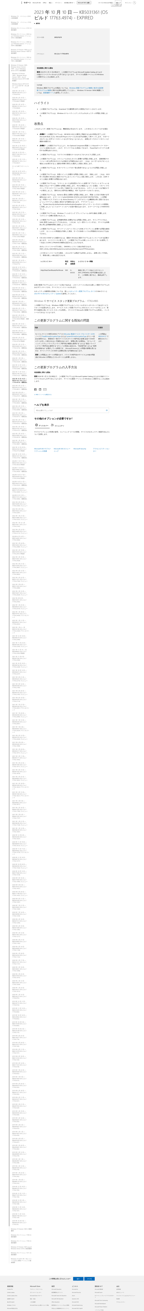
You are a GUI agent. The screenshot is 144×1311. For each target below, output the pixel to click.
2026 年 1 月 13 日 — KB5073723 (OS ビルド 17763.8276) (19, 140)
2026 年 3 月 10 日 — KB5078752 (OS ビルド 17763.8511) (19, 113)
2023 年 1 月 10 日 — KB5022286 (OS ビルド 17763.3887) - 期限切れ (19, 442)
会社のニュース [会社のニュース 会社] (120, 1292)
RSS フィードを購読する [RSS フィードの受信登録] (44, 394)
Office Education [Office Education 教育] (56, 1302)
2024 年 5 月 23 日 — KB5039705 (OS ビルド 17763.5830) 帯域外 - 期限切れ (20, 318)
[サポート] (27, 2)
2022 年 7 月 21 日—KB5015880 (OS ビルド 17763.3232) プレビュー (20, 517)
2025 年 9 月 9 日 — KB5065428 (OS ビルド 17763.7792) (19, 180)
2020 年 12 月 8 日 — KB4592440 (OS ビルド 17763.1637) (19, 837)
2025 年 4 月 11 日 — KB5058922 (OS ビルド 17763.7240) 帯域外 (19, 234)
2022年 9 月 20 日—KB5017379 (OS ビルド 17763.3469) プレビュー (20, 490)
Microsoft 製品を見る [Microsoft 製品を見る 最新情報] (12, 1308)
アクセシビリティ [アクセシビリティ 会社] (120, 1302)
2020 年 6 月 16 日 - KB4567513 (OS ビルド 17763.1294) (19, 921)
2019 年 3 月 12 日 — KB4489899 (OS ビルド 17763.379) (19, 1154)
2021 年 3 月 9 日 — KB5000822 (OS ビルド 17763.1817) (19, 802)
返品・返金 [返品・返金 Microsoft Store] (33, 1299)
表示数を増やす (68, 2)
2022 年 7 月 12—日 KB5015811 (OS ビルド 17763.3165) (19, 524)
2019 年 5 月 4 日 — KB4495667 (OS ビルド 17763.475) (19, 1126)
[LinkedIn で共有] (39, 389)
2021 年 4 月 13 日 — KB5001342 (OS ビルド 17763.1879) (19, 771)
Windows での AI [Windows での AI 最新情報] (11, 1305)
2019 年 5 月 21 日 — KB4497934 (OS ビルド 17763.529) (19, 1106)
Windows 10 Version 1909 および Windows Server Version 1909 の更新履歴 (21, 51)
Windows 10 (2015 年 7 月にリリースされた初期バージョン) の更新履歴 (21, 1260)
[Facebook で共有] (35, 389)
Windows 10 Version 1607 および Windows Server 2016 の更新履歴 (21, 1248)
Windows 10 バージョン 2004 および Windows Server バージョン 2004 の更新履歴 (21, 43)
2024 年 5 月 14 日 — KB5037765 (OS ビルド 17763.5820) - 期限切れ (19, 325)
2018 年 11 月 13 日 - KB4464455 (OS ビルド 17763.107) (19, 1209)
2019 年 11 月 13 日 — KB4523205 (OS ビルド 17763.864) (19, 1010)
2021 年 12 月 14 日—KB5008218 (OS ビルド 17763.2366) (19, 637)
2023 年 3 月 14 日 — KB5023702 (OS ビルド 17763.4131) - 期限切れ (19, 428)
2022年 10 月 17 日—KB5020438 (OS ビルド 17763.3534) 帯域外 (19, 476)
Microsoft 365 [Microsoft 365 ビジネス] (75, 1302)
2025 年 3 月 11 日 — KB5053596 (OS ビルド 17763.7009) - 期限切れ (19, 248)
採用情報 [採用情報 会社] (118, 1289)
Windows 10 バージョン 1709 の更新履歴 (21, 1236)
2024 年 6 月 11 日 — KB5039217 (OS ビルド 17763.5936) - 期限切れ (19, 310)
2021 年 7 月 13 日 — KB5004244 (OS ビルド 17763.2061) (19, 722)
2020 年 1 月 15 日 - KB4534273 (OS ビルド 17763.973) (19, 996)
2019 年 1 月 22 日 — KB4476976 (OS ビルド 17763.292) (19, 1174)
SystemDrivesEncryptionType (76, 336)
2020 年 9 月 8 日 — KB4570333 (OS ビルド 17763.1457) (19, 886)
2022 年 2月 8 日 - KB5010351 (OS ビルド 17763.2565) (19, 600)
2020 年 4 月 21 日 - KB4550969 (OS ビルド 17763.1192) (19, 941)
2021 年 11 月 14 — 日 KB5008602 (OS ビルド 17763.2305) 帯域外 (19, 651)
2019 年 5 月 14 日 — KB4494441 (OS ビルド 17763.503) (19, 1120)
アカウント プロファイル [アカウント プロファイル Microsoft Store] (36, 1289)
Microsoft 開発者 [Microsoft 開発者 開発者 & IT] (99, 1289)
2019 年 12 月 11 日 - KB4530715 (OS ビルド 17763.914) (19, 1003)
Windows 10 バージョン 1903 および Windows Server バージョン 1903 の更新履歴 (21, 59)
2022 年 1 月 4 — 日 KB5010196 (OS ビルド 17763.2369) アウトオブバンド (20, 630)
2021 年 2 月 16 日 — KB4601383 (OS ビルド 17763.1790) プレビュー (20, 809)
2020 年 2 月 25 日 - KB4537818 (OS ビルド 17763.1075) (19, 976)
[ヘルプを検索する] (118, 2)
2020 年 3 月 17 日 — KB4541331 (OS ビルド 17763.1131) (19, 962)
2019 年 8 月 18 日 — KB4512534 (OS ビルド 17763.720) (19, 1058)
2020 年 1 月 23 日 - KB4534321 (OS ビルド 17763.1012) (19, 989)
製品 (50, 2)
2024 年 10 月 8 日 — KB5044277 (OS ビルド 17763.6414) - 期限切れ (19, 282)
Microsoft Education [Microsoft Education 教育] (56, 1289)
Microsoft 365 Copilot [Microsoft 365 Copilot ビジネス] (77, 1308)
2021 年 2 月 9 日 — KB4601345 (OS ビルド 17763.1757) (19, 816)
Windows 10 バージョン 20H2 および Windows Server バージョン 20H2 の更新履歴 (21, 36)
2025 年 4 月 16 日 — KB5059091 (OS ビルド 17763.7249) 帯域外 (19, 228)
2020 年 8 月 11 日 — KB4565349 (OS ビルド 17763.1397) (19, 900)
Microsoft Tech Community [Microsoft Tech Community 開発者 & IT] (101, 1300)
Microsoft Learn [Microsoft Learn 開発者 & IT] (98, 1292)
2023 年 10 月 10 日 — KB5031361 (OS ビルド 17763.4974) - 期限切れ (19, 380)
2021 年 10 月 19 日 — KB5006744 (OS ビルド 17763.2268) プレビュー (20, 665)
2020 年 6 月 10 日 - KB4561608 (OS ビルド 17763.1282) (19, 927)
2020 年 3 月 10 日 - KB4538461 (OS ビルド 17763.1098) (19, 969)
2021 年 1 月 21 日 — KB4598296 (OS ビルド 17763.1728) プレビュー (20, 823)
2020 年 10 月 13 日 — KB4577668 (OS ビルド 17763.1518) (19, 873)
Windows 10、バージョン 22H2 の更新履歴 (21, 17)
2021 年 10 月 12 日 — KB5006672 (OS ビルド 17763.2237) (19, 672)
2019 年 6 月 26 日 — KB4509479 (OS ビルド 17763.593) (19, 1085)
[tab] (42, 425)
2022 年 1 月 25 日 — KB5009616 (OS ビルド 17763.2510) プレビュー (20, 607)
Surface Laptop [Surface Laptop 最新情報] (10, 1292)
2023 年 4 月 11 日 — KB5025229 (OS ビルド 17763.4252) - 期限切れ (19, 421)
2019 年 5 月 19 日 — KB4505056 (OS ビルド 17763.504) (19, 1113)
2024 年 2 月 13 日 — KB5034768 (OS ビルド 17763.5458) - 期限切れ (19, 353)
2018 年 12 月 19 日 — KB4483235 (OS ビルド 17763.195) (19, 1188)
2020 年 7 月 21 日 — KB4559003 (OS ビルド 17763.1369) (19, 907)
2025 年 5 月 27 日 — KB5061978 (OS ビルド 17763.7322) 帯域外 (19, 214)
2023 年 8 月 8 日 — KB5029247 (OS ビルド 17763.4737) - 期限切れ (19, 394)
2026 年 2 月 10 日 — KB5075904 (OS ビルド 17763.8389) (19, 120)
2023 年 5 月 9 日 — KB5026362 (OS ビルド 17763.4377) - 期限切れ (19, 415)
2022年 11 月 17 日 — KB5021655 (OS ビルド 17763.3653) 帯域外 (19, 463)
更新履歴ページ (48, 93)
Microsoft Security (80, 449)
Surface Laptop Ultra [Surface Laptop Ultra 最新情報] (12, 1295)
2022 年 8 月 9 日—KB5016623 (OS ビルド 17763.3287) (19, 511)
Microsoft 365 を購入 (84, 2)
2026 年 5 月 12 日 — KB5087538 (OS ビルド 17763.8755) (19, 92)
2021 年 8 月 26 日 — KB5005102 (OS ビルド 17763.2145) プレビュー (20, 692)
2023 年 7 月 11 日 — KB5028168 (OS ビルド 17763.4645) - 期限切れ (19, 401)
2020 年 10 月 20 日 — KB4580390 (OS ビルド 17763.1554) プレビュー (20, 866)
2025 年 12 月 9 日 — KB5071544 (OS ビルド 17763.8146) (19, 154)
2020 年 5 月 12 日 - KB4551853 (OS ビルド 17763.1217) (19, 934)
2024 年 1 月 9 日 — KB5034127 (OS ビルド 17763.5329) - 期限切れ (19, 360)
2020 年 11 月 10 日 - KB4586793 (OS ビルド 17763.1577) (19, 859)
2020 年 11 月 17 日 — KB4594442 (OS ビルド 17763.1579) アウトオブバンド (20, 851)
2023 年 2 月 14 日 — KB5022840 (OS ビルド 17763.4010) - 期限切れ (19, 435)
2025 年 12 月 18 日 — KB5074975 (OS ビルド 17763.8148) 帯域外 (19, 147)
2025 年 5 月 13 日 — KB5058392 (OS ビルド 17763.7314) (19, 221)
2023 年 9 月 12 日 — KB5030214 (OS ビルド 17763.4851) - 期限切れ (19, 387)
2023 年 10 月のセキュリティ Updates (47, 294)
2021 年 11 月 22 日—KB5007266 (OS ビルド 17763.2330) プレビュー (20, 644)
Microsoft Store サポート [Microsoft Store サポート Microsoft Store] (36, 1295)
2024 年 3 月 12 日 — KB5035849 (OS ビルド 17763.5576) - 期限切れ (19, 346)
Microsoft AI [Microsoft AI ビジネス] (75, 1289)
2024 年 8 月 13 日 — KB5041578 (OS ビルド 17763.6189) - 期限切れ (19, 296)
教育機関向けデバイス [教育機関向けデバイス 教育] (57, 1292)
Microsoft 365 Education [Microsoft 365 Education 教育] (57, 1299)
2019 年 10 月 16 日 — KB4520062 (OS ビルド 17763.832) (19, 1017)
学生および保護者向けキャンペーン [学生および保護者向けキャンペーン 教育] (60, 1308)
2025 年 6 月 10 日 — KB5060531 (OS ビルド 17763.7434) (19, 207)
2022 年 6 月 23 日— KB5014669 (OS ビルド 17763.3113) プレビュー (20, 531)
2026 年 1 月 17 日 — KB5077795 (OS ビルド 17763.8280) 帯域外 (19, 133)
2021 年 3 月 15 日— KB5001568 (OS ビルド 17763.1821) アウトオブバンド (20, 794)
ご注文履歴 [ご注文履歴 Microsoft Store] (33, 1302)
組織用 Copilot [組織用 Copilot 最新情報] (10, 1299)
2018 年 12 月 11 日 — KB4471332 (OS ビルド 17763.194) (19, 1195)
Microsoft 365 (37, 2)
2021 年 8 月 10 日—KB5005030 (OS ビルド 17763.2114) (19, 699)
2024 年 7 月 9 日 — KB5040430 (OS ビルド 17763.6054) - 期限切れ (19, 303)
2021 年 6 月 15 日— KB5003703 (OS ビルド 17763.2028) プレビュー (20, 737)
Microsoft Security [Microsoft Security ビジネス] (76, 1292)
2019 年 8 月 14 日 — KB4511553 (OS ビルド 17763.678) (19, 1065)
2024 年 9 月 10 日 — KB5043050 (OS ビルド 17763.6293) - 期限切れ (19, 289)
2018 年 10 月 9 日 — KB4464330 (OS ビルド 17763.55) (19, 1222)
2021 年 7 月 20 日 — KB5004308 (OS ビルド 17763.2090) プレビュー (20, 715)
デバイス (57, 2)
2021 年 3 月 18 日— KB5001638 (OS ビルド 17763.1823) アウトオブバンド (20, 786)
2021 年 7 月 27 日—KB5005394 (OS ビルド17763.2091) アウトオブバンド (20, 707)
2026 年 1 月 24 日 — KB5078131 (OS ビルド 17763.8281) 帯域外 (19, 127)
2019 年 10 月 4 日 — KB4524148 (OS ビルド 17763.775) (19, 1030)
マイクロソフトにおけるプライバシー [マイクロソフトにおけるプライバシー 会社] (125, 1295)
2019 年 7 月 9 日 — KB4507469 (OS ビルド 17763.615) (19, 1078)
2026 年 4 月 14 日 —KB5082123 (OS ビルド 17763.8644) (19, 106)
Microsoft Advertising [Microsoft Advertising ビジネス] (77, 1305)
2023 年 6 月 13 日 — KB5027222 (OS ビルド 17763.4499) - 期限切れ (19, 408)
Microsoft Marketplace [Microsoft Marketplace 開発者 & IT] (100, 1303)
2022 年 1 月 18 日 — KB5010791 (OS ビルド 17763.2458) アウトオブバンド (20, 614)
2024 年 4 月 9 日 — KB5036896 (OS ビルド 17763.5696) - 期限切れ (19, 332)
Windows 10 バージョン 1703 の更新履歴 (21, 1242)
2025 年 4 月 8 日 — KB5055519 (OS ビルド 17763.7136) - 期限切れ (19, 241)
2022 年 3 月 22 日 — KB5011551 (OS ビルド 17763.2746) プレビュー (20, 579)
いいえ (89, 1279)
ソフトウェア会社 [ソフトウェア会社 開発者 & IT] (99, 1310)
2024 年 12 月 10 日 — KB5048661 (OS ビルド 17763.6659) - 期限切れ (19, 269)
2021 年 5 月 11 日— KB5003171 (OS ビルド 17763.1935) (19, 758)
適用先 (38, 23)
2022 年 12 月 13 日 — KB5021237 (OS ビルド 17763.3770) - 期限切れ (19, 456)
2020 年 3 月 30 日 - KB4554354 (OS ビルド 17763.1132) (19, 955)
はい (78, 1279)
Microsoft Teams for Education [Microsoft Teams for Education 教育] (59, 1295)
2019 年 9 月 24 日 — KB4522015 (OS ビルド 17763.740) (19, 1044)
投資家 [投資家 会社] (118, 1299)
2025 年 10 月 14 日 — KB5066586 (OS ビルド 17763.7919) (19, 173)
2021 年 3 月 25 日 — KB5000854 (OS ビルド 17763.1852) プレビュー (20, 778)
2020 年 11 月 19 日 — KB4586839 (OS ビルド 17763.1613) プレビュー (20, 843)
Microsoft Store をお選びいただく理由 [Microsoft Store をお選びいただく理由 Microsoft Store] (39, 1305)
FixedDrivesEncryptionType (51, 336)
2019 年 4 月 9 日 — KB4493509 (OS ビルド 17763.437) (19, 1140)
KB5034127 (102, 336)
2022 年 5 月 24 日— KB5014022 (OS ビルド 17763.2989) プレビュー (20, 545)
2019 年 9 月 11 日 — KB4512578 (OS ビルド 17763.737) (19, 1051)
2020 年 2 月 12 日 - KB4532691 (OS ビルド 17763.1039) (19, 982)
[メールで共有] (44, 389)
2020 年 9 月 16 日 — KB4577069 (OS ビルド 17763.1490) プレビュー (20, 879)
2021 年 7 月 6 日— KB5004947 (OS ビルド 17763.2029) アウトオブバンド (20, 729)
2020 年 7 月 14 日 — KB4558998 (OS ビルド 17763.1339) (19, 914)
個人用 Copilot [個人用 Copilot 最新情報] (10, 1302)
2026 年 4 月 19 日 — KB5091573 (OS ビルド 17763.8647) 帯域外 (19, 99)
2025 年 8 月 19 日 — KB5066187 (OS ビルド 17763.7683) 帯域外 (19, 186)
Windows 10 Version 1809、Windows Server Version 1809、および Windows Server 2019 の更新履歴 (19, 67)
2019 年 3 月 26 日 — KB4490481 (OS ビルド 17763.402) (19, 1147)
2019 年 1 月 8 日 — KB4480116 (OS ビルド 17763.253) (19, 1181)
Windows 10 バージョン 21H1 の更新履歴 (21, 29)
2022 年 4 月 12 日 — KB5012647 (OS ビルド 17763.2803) (19, 572)
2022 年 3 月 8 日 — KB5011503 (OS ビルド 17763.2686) (19, 586)
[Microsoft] (14, 2)
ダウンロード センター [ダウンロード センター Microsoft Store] (35, 1292)
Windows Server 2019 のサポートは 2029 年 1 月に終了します (20, 85)
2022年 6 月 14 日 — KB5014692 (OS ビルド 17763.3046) (19, 538)
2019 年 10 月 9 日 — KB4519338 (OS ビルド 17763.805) (19, 1024)
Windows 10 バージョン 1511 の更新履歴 (21, 1254)
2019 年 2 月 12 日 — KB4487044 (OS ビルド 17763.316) (19, 1168)
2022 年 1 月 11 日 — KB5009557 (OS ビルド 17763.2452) (19, 622)
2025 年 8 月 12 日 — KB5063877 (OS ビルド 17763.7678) (19, 193)
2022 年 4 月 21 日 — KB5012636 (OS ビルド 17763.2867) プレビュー (20, 565)
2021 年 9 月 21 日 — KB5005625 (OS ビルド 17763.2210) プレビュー (20, 679)
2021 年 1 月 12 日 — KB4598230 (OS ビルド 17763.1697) (19, 830)
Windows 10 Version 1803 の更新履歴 (21, 1230)
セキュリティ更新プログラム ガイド (82, 291)
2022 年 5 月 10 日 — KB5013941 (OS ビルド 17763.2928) (19, 559)
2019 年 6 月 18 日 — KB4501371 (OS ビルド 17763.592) (19, 1092)
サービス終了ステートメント (20, 167)
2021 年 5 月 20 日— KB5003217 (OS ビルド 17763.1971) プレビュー (20, 751)
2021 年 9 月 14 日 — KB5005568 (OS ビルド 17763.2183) (19, 686)
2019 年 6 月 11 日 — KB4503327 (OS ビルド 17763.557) (19, 1099)
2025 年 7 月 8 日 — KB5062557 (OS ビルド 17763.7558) (19, 200)
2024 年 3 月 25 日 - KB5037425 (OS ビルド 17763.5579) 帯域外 (19, 339)
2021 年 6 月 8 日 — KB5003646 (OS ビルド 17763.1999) (19, 744)
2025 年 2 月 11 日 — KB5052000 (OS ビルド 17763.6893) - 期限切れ (19, 255)
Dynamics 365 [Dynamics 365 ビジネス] (75, 1299)
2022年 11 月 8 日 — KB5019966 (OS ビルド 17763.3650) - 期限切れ (19, 469)
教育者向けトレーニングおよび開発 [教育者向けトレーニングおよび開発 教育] (60, 1305)
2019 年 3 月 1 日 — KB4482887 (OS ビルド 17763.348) (19, 1161)
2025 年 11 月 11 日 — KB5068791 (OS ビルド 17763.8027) (19, 161)
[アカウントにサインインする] (130, 2)
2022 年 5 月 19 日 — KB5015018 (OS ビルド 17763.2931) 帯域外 (19, 552)
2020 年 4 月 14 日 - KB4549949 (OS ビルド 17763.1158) (19, 948)
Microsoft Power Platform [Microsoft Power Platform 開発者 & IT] (101, 1307)
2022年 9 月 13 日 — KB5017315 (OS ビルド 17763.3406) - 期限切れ (19, 497)
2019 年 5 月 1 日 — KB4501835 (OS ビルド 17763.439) (19, 1133)
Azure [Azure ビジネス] (73, 1295)
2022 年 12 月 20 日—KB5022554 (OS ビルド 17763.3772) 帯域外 (19, 449)
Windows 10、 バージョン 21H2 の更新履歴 (21, 23)
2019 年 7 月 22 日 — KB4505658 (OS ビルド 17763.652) (19, 1072)
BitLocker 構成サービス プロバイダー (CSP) (79, 334)
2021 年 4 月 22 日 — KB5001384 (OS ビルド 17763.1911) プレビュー (20, 764)
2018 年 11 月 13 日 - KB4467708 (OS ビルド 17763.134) (19, 1216)
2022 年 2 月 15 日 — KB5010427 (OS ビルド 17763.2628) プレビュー (20, 593)
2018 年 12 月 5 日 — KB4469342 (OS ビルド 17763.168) (19, 1202)
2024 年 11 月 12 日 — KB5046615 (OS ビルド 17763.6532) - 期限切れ (19, 276)
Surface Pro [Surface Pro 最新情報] (10, 1289)
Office (44, 2)
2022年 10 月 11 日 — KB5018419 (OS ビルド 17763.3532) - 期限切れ (19, 483)
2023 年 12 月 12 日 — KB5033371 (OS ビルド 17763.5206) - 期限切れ (19, 367)
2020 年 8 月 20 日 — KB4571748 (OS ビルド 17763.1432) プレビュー (20, 893)
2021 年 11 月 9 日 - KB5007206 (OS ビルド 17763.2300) (19, 658)
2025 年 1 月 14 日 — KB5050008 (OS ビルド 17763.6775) (19, 262)
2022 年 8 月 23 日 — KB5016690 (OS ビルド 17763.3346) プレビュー (20, 504)
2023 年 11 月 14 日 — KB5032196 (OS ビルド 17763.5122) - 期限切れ (19, 373)
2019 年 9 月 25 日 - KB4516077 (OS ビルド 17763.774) (19, 1037)
